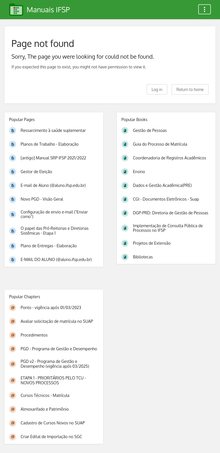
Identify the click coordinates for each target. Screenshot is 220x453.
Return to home (190, 89)
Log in (157, 89)
